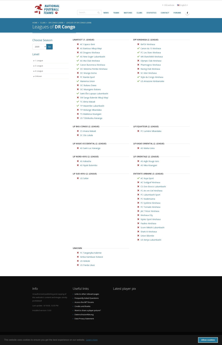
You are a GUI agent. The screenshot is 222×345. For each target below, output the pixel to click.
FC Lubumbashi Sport (150, 194)
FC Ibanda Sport (87, 77)
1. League (39, 60)
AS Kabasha (85, 161)
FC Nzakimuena (148, 198)
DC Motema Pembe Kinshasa (93, 69)
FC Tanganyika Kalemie (91, 252)
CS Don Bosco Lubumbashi (153, 186)
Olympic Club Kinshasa (151, 60)
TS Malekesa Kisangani (90, 114)
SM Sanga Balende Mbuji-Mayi (94, 97)
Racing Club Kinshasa (150, 69)
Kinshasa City (147, 215)
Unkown (38, 76)
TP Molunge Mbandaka (91, 110)
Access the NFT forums (84, 302)
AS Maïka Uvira (147, 148)
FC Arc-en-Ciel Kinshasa (151, 190)
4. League (39, 71)
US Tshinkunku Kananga (91, 118)
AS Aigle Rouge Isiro (150, 161)
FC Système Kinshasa (150, 203)
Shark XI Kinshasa (149, 231)
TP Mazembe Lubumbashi (92, 105)
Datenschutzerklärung (84, 314)
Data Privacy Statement (84, 318)
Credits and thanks (82, 306)
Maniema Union (87, 81)
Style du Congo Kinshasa (152, 77)
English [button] (182, 5)
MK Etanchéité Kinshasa (152, 56)
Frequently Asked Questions (87, 298)
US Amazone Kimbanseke (152, 81)
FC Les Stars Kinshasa (151, 52)
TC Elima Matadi (87, 101)
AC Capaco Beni (87, 44)
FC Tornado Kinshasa (150, 207)
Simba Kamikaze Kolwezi (91, 257)
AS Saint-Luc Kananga (90, 148)
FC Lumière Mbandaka (151, 131)
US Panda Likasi (87, 265)
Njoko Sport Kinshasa (151, 219)
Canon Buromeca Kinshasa (92, 64)
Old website (168, 5)
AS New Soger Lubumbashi (92, 56)
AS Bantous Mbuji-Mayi (91, 48)
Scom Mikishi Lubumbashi (152, 227)
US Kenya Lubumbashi (151, 239)
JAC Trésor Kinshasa (150, 211)
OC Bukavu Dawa (88, 85)
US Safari (84, 178)
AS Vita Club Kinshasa (90, 60)
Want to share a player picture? (88, 310)
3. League (39, 66)
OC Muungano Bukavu (90, 89)
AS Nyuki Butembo (88, 165)
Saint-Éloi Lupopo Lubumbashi (94, 93)
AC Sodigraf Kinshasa (150, 182)
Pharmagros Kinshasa (151, 64)
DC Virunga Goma (88, 73)
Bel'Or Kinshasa (148, 44)
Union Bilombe (147, 235)
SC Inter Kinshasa (149, 73)
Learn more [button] (92, 340)
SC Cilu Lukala (86, 135)
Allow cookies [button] (208, 340)
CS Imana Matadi (88, 131)
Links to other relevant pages (87, 294)
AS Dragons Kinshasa (90, 52)
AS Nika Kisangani (149, 165)
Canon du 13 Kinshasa (151, 48)
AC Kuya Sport (147, 178)
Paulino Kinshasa (148, 223)
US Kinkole (85, 261)
